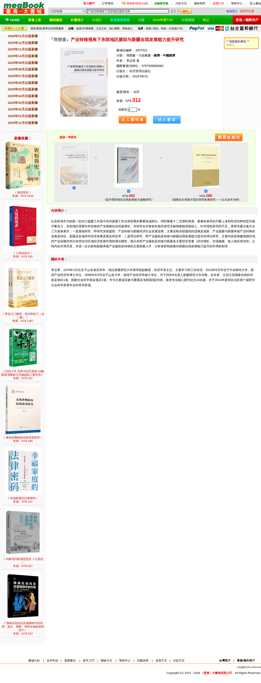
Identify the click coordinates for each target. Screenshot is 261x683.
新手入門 (88, 660)
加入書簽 (255, 3)
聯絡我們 (199, 3)
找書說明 (142, 660)
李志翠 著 (132, 60)
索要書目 (70, 660)
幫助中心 (237, 3)
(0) (137, 3)
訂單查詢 (107, 3)
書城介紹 (34, 660)
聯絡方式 (106, 660)
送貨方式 (161, 660)
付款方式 (181, 3)
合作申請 (52, 660)
